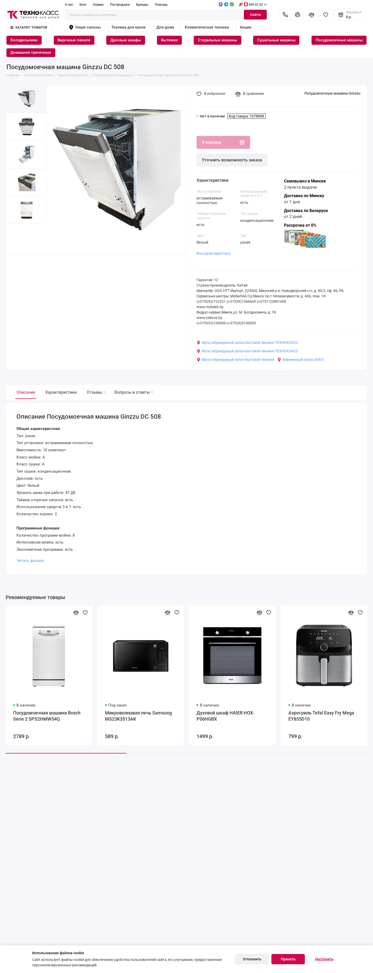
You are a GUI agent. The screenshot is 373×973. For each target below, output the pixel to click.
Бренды (142, 4)
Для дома (165, 27)
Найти (255, 15)
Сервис (98, 4)
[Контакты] (285, 15)
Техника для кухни (128, 27)
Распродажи (120, 4)
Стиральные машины (217, 40)
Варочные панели (74, 40)
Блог (82, 4)
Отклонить (252, 959)
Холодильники (24, 40)
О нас (69, 4)
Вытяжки (169, 40)
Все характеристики (213, 253)
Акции (245, 27)
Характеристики (61, 392)
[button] (16, 239)
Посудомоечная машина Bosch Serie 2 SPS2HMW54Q (47, 716)
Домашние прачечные (30, 52)
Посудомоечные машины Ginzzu (332, 93)
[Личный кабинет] (297, 15)
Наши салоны (85, 27)
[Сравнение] (311, 15)
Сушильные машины (276, 40)
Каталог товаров (29, 27)
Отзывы (95, 392)
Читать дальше (30, 560)
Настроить (324, 959)
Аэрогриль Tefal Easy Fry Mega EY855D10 (321, 716)
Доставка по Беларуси (306, 210)
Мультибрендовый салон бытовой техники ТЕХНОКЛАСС (247, 343)
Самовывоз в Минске (305, 181)
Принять (288, 959)
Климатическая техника (207, 27)
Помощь (161, 4)
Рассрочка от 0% (300, 225)
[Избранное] (326, 15)
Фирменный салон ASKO (300, 359)
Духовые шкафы (125, 40)
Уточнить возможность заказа (232, 160)
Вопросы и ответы (133, 392)
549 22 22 (252, 4)
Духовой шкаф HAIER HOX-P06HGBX (225, 716)
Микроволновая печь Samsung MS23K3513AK (138, 716)
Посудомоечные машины (339, 40)
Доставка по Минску (304, 195)
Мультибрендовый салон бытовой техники (235, 359)
